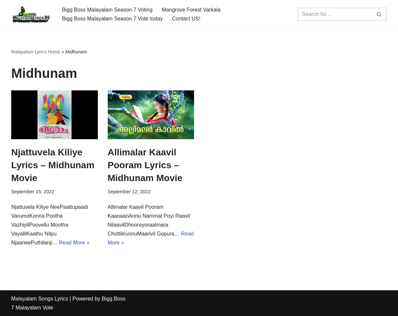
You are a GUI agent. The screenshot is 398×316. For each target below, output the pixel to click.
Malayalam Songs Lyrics (39, 298)
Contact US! (186, 18)
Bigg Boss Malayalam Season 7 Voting (107, 10)
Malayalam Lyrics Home (35, 51)
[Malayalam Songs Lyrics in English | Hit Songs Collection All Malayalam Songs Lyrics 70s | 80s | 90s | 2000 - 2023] (31, 14)
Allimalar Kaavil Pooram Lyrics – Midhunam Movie (145, 165)
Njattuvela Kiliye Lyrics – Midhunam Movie (53, 165)
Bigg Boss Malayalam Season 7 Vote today (112, 18)
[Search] (335, 14)
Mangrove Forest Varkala (191, 10)
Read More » (74, 242)
